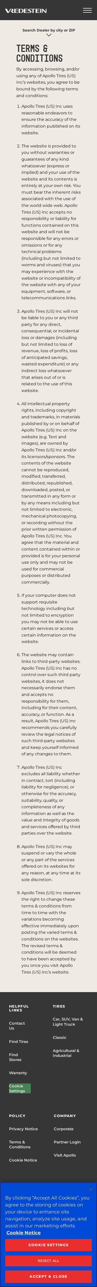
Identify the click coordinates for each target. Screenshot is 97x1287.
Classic (59, 1037)
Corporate (63, 1128)
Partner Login (67, 1142)
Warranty (18, 1072)
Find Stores (15, 1057)
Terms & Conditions (20, 1144)
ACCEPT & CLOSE (48, 1276)
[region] (48, 1234)
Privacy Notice (23, 1128)
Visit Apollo (65, 1155)
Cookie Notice (23, 1160)
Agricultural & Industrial (66, 1053)
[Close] (90, 1189)
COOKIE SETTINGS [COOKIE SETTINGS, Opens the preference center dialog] (48, 1245)
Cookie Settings (17, 1088)
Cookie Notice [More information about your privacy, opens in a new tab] (23, 1233)
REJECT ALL (48, 1261)
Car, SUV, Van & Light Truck (68, 1021)
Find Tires (18, 1041)
